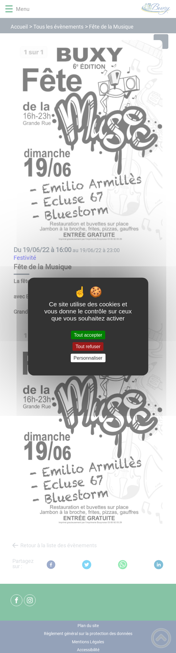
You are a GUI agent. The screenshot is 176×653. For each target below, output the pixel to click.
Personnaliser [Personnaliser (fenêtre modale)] (88, 358)
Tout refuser (87, 346)
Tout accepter (88, 334)
